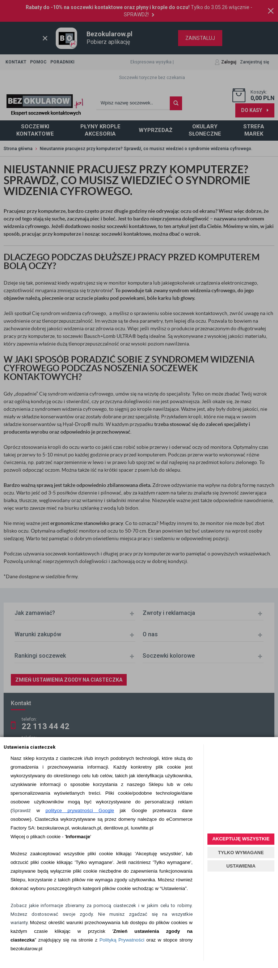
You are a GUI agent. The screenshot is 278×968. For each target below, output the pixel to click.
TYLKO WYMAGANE (241, 852)
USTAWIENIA (241, 866)
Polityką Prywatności (122, 940)
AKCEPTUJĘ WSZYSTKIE (240, 838)
